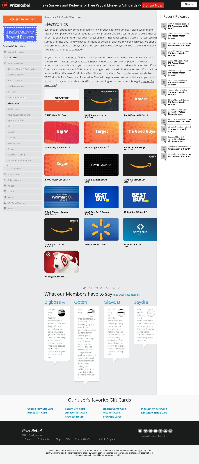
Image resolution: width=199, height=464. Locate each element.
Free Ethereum (74, 416)
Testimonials (44, 439)
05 (107, 288)
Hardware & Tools (16, 154)
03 (96, 288)
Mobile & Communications (20, 160)
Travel (11, 131)
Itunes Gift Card (37, 412)
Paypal (9, 186)
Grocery (12, 91)
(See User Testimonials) (126, 294)
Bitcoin (9, 197)
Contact (28, 439)
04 (102, 288)
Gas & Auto (13, 109)
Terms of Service (148, 436)
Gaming (11, 137)
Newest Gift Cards (14, 52)
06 (113, 288)
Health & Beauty (15, 74)
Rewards (49, 17)
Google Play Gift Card (40, 408)
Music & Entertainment (19, 114)
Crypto (9, 191)
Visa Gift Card (111, 412)
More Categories (13, 63)
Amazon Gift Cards (14, 175)
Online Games (12, 180)
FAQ (68, 439)
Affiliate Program (107, 439)
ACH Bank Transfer (14, 202)
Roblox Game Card (114, 408)
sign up (72, 57)
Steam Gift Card (75, 408)
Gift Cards (10, 58)
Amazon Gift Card (76, 412)
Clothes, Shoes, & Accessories (22, 69)
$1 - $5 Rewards (13, 169)
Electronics (13, 103)
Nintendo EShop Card (154, 412)
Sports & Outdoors (17, 120)
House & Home (15, 80)
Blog (58, 439)
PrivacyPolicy (163, 436)
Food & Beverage (16, 86)
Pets (10, 126)
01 (85, 288)
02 (90, 288)
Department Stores (17, 97)
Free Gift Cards (112, 416)
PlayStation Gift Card (154, 408)
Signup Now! (153, 5)
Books (11, 149)
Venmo (9, 208)
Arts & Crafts (14, 143)
